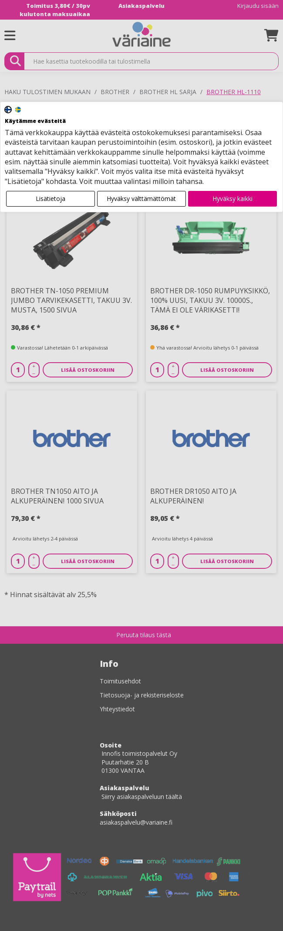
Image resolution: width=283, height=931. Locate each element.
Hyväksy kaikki (232, 198)
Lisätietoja (50, 198)
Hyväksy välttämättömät (141, 198)
